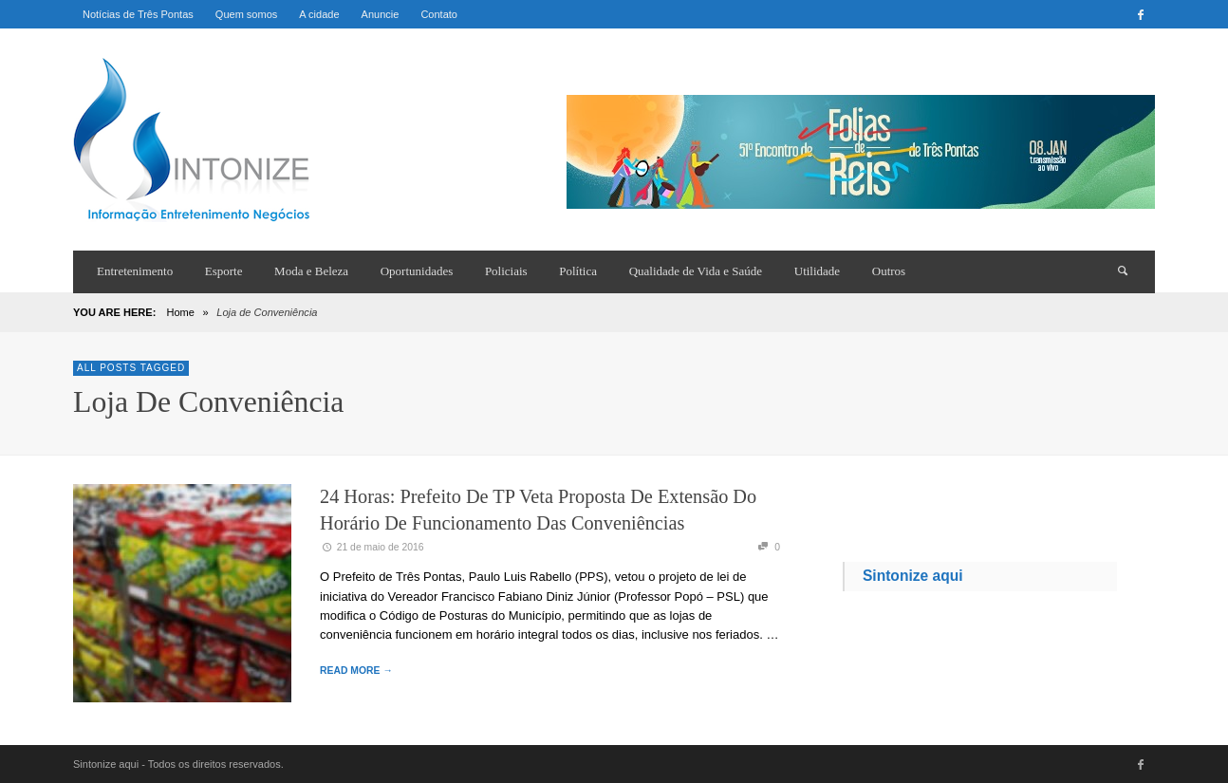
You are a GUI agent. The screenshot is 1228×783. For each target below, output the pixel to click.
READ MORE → (356, 670)
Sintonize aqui (913, 576)
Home (180, 312)
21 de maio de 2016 (372, 547)
